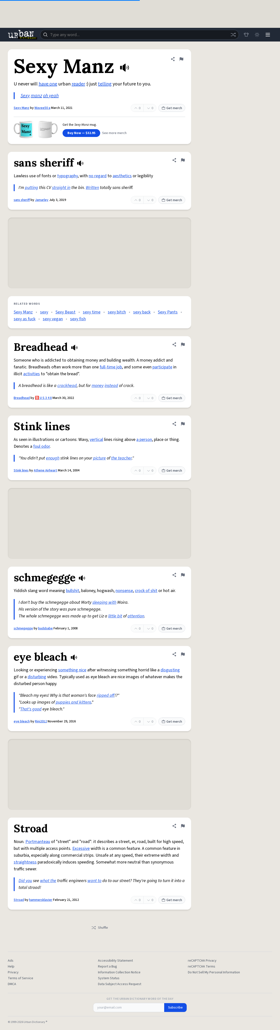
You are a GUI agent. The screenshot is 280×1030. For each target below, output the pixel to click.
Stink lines (21, 470)
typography (67, 176)
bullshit (72, 591)
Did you (25, 881)
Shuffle (99, 927)
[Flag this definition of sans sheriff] (183, 160)
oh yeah (51, 95)
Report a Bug (107, 966)
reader (78, 84)
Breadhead (22, 397)
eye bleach (22, 721)
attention (136, 616)
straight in (61, 188)
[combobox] (139, 35)
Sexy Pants (168, 312)
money (98, 386)
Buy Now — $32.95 (81, 133)
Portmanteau (37, 842)
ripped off (106, 695)
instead (111, 386)
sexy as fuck (24, 319)
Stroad (19, 899)
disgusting (170, 670)
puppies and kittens (73, 702)
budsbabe (45, 628)
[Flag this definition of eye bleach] (183, 654)
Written (92, 188)
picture (99, 458)
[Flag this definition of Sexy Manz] (181, 59)
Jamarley (41, 200)
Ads (10, 960)
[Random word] (233, 35)
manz (36, 95)
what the (48, 881)
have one (48, 84)
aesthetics (122, 176)
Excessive (81, 848)
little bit (115, 616)
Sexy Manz (21, 107)
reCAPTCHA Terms (201, 966)
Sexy (25, 95)
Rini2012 (41, 721)
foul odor (41, 446)
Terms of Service (20, 978)
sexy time (91, 312)
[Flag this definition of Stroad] (183, 826)
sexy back (142, 312)
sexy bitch (117, 312)
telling (105, 84)
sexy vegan (53, 319)
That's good (31, 709)
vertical (96, 440)
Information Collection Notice (119, 972)
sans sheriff (22, 200)
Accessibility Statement (115, 960)
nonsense (124, 591)
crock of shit (146, 591)
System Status (108, 978)
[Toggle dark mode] (257, 34)
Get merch (172, 108)
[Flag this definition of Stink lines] (183, 424)
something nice (72, 670)
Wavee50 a (42, 107)
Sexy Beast (65, 312)
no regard (98, 176)
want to (94, 881)
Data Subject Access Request (119, 984)
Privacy (13, 972)
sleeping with (104, 602)
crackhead (67, 386)
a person (144, 440)
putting (31, 188)
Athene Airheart (45, 470)
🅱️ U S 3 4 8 (43, 397)
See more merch (114, 133)
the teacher (121, 458)
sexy (44, 312)
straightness (25, 862)
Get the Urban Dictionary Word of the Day (140, 999)
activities (31, 374)
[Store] (246, 34)
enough (52, 458)
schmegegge (23, 628)
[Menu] (267, 34)
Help (11, 966)
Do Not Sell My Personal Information (214, 972)
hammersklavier (40, 899)
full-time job (111, 367)
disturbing (37, 677)
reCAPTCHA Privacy (202, 960)
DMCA (12, 984)
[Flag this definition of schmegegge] (183, 575)
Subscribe (175, 1007)
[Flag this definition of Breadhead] (183, 344)
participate (162, 367)
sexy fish (78, 319)
